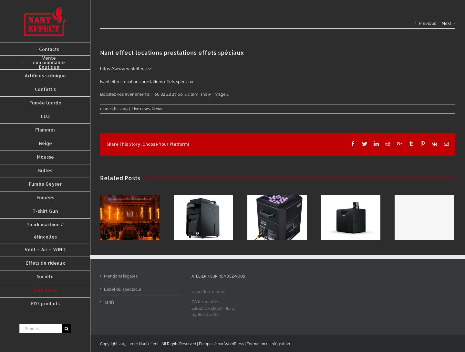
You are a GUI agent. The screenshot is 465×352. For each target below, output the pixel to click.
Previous (427, 23)
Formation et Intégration (268, 344)
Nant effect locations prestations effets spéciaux (146, 81)
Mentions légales (121, 276)
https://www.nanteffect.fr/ (125, 68)
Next (446, 23)
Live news (141, 109)
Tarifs (109, 302)
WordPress (234, 344)
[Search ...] (40, 328)
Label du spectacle (122, 289)
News (157, 109)
